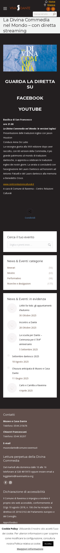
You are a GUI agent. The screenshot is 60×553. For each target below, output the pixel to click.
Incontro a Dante (28, 322)
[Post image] (12, 308)
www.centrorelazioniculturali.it (18, 184)
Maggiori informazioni (30, 548)
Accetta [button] (48, 543)
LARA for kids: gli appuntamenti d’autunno (35, 308)
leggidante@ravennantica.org (18, 476)
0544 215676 (20, 425)
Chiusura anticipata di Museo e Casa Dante (31, 371)
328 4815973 (23, 471)
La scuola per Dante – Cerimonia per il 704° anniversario (30, 340)
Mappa (51, 5)
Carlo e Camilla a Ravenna (32, 385)
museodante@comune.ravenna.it (20, 447)
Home (52, 1)
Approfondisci (10, 522)
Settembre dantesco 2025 (25, 356)
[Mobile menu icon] (5, 8)
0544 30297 (20, 436)
